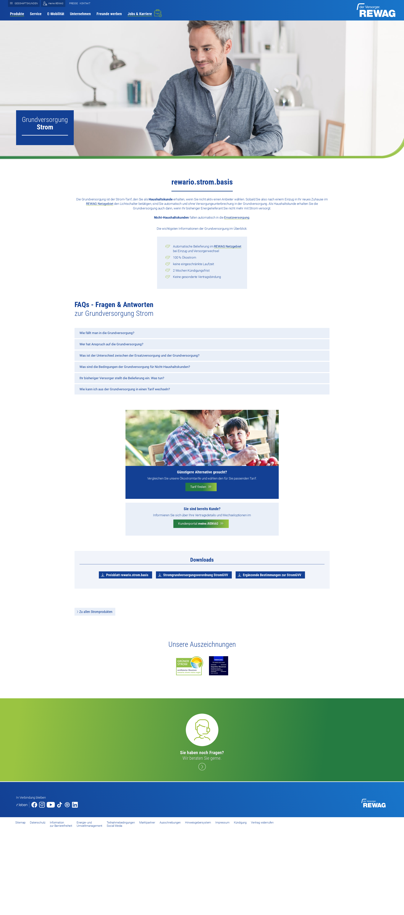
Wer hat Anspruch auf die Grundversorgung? (111, 344)
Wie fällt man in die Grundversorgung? (106, 333)
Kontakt (85, 3)
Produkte (17, 13)
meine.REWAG (55, 3)
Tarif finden (198, 487)
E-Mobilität (55, 13)
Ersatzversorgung (236, 217)
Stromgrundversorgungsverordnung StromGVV (195, 575)
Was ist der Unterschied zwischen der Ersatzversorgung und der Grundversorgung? (139, 355)
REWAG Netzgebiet (99, 204)
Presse (73, 3)
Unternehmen (80, 13)
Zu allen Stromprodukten (95, 612)
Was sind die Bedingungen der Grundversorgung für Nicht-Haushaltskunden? (134, 367)
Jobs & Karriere (140, 13)
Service (36, 13)
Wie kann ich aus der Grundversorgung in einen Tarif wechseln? (124, 389)
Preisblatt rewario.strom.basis (127, 575)
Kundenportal (198, 523)
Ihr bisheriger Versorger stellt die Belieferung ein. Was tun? (121, 378)
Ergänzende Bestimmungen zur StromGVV (272, 575)
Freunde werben (109, 13)
